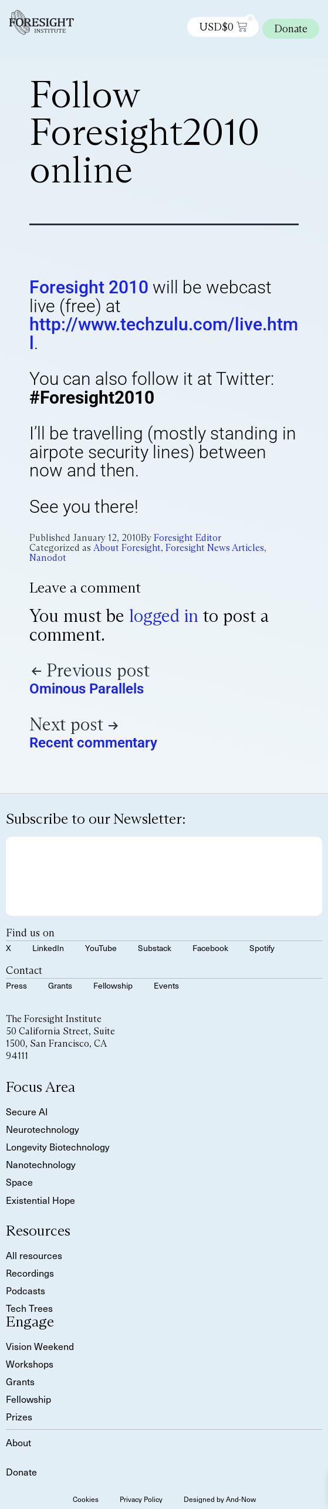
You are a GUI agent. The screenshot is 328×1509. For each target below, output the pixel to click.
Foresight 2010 (88, 287)
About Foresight (127, 547)
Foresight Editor (187, 537)
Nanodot (47, 557)
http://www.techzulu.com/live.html (163, 333)
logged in (163, 616)
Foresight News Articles (214, 547)
